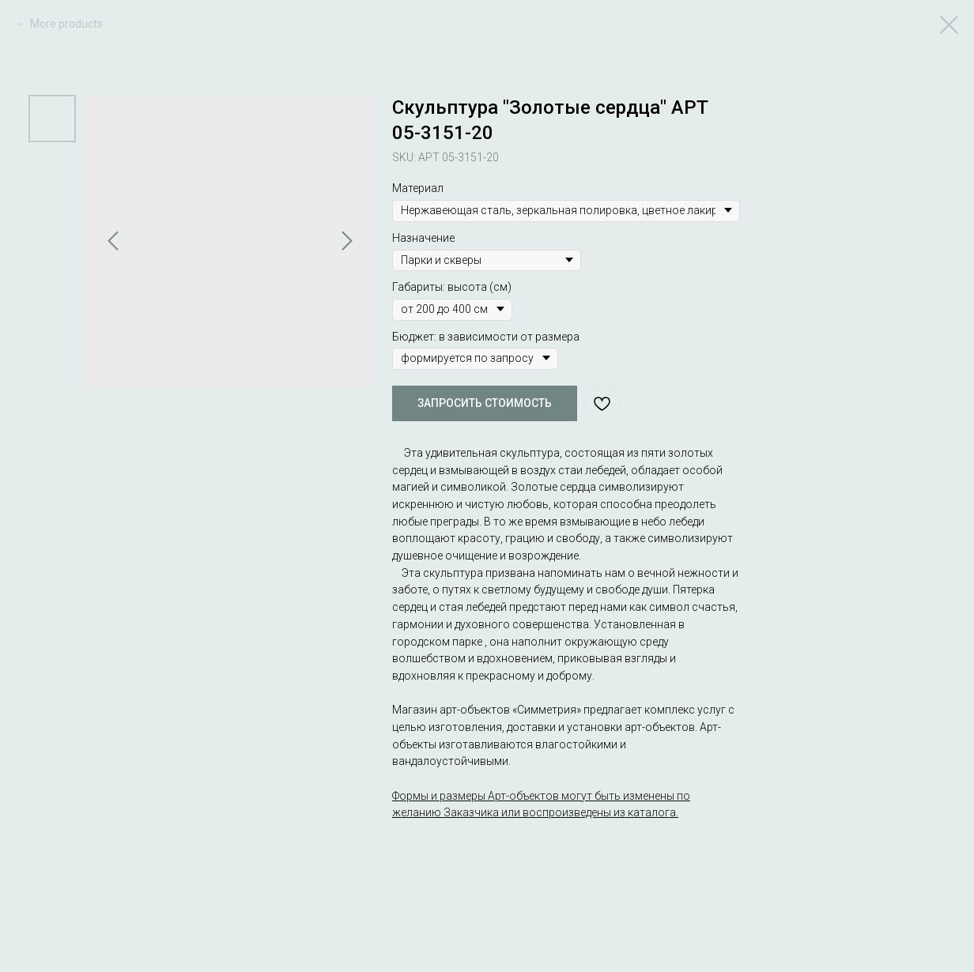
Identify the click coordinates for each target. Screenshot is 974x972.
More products (66, 23)
